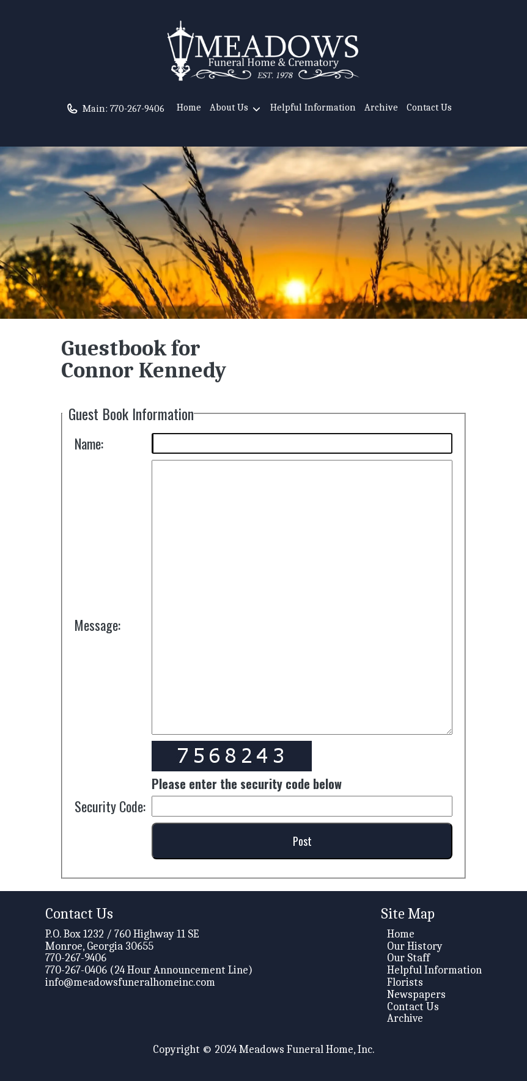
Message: (97, 625)
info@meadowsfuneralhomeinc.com (130, 982)
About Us (236, 109)
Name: (89, 443)
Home (189, 107)
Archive (381, 107)
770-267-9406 (137, 108)
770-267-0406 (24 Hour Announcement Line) (148, 970)
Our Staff (408, 958)
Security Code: (110, 806)
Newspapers (416, 994)
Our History (415, 946)
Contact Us (429, 107)
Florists (405, 982)
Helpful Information (313, 107)
